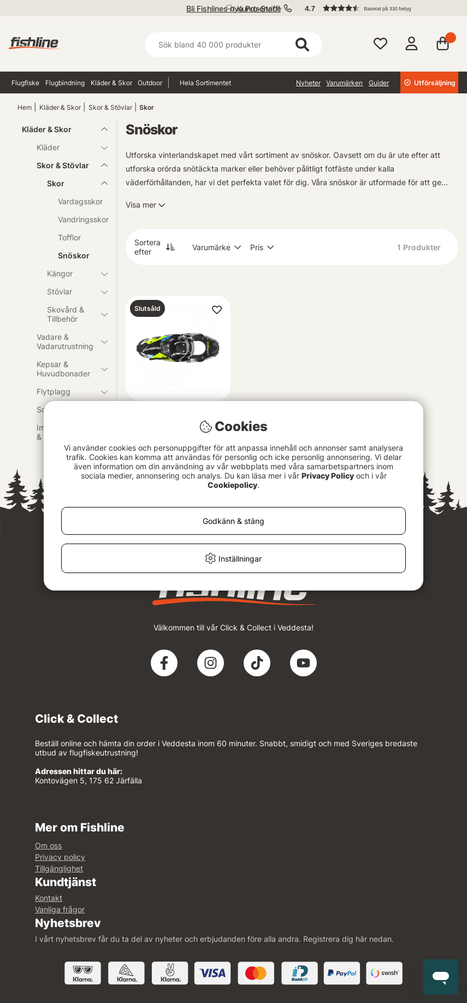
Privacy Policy (328, 475)
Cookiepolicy (232, 484)
